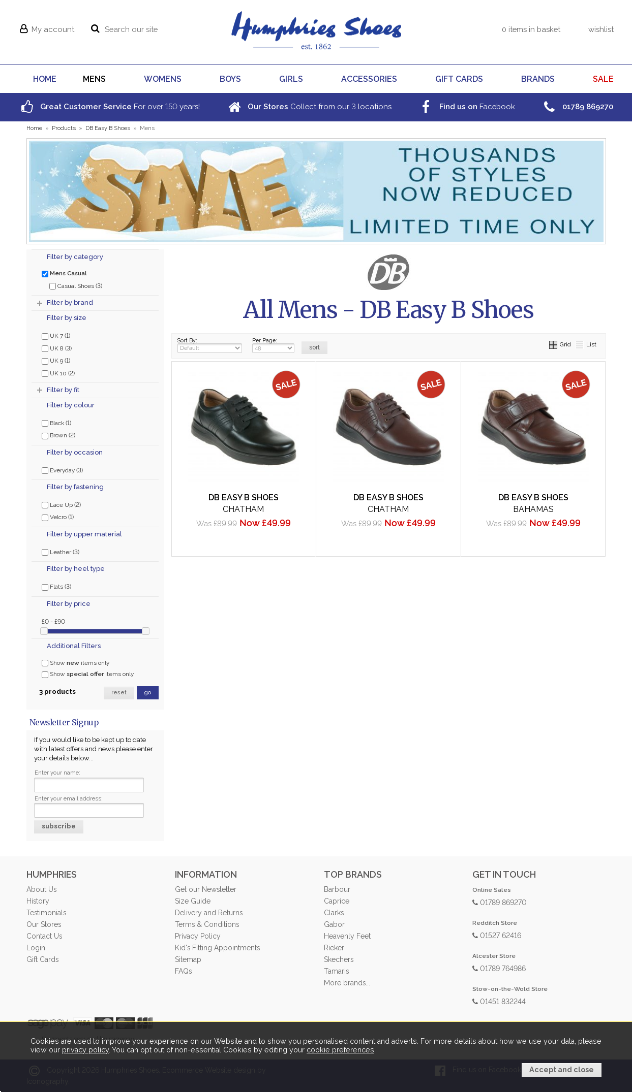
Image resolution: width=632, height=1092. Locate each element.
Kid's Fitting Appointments (217, 948)
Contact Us (44, 936)
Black (56, 423)
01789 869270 (499, 902)
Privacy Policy (198, 936)
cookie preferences (340, 1050)
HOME (44, 79)
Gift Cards (42, 959)
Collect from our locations (309, 106)
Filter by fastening (75, 487)
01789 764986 (499, 968)
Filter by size (66, 318)
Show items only (75, 662)
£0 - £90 (53, 621)
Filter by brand (70, 302)
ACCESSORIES (369, 79)
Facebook (466, 106)
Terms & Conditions (207, 924)
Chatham (243, 509)
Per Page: (273, 345)
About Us (41, 889)
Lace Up (61, 504)
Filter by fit (63, 390)
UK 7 (56, 335)
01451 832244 (499, 1001)
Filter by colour (71, 405)
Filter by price (69, 603)
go (147, 692)
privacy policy (85, 1050)
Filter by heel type (76, 568)
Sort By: (210, 345)
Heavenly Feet (347, 936)
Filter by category (75, 257)
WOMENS (163, 79)
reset (119, 692)
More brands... (347, 983)
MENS (94, 79)
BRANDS (538, 79)
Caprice (336, 901)
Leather (60, 552)
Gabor (334, 924)
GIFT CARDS (459, 79)
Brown (58, 435)
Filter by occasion (75, 452)
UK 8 (57, 348)
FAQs (183, 971)
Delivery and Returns (209, 913)
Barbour (337, 889)
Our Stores (43, 924)
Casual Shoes (75, 285)
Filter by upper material (84, 534)
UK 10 (58, 373)
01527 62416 (496, 935)
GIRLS (291, 79)
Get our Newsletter (205, 889)
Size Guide (192, 901)
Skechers (338, 959)
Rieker (334, 948)
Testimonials (46, 913)
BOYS (230, 79)
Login (35, 948)
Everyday (62, 470)
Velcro (58, 516)
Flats (56, 586)
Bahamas (533, 509)
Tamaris (336, 971)
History (37, 901)
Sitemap (188, 959)
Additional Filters (74, 646)
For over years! (109, 106)
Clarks (334, 913)
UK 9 (56, 360)
